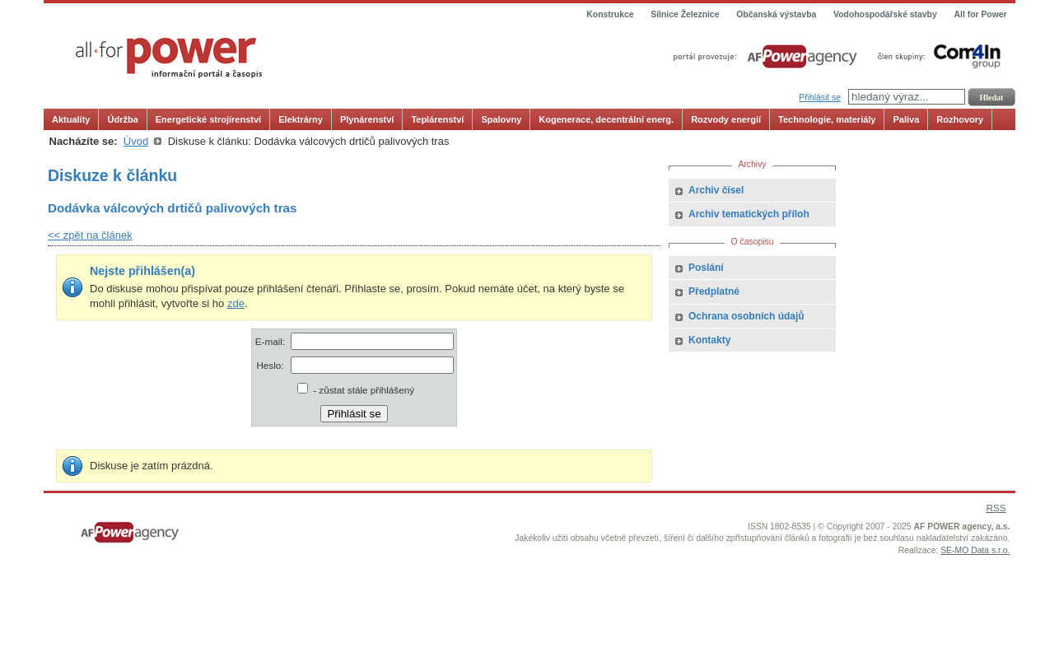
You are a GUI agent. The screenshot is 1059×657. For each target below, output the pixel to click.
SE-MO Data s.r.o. (975, 550)
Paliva (906, 119)
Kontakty (709, 340)
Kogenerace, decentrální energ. (606, 119)
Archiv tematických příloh (748, 214)
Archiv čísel (716, 190)
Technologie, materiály (826, 119)
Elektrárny (300, 119)
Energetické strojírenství (208, 119)
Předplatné (713, 291)
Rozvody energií (726, 119)
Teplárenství (437, 119)
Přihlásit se (820, 97)
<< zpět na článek (90, 235)
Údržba (122, 119)
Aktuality (71, 119)
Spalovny (501, 119)
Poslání (706, 267)
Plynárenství (367, 119)
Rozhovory (959, 119)
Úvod (136, 141)
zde (236, 303)
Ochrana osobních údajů (746, 316)
